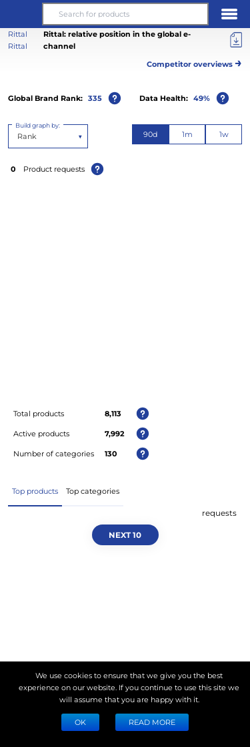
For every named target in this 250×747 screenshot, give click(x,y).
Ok (80, 722)
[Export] (236, 40)
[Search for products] (125, 14)
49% (201, 98)
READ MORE (152, 722)
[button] (21, 14)
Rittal (17, 45)
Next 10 (125, 535)
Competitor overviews (194, 61)
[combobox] (18, 136)
